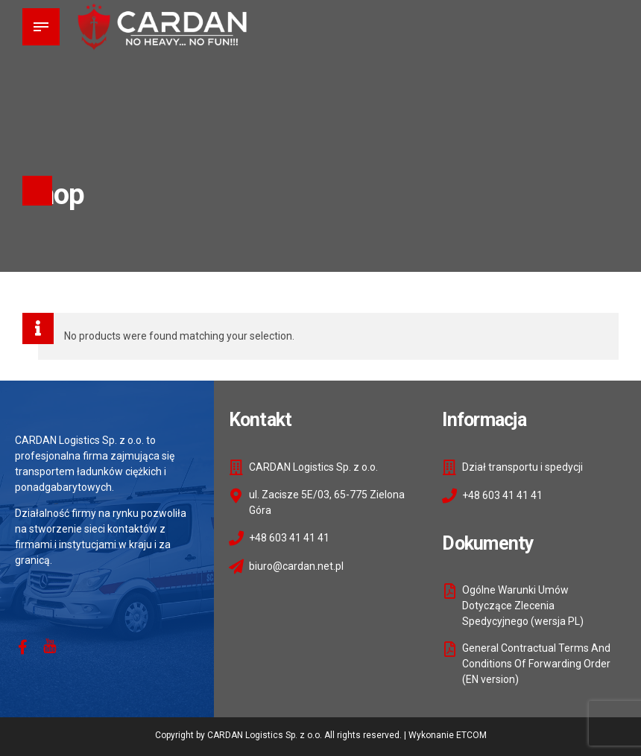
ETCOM (471, 735)
